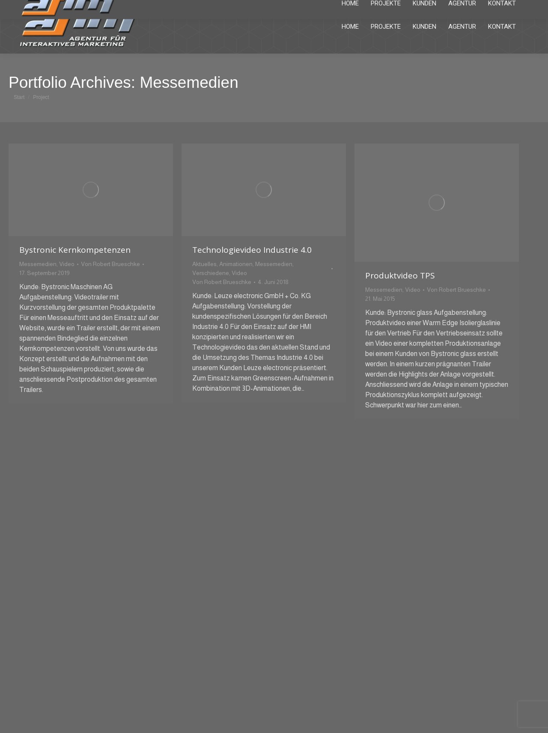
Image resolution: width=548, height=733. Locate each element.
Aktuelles (204, 263)
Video (66, 263)
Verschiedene (210, 272)
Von (110, 263)
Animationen (236, 263)
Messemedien (38, 263)
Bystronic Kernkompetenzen (75, 249)
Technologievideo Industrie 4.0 (252, 249)
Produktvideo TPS (400, 275)
